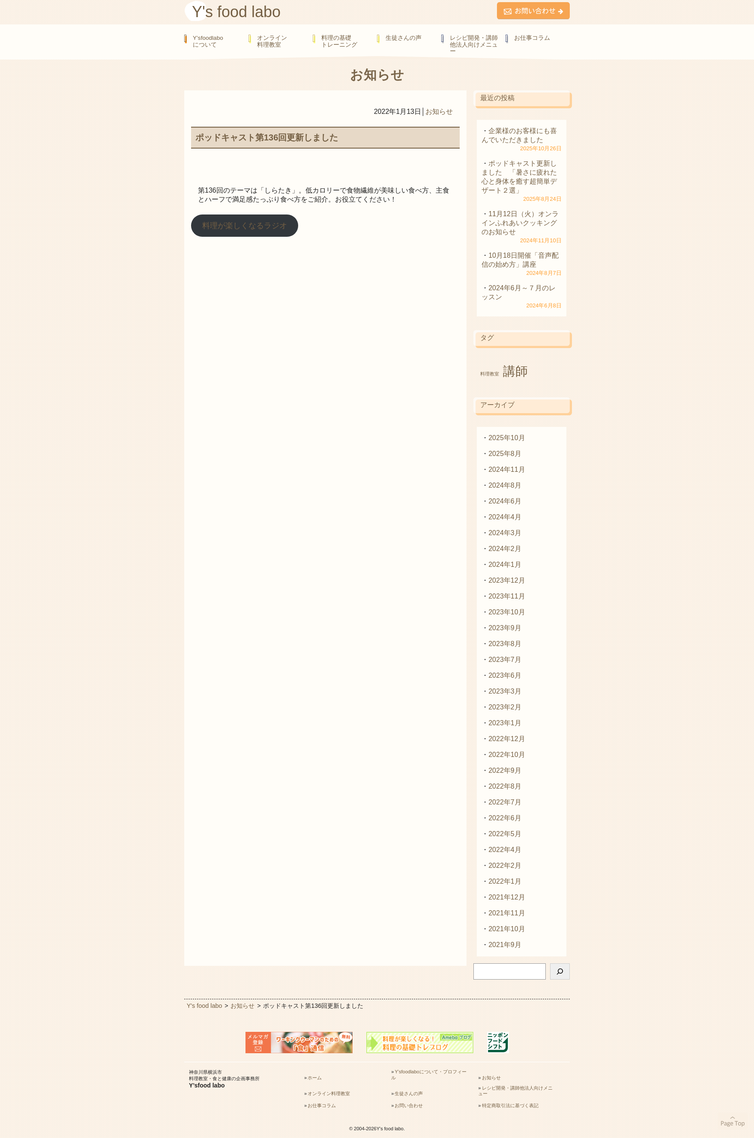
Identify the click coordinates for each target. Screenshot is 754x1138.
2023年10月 (506, 612)
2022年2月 (504, 865)
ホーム (315, 1077)
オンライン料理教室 (272, 41)
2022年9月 (504, 770)
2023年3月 (504, 691)
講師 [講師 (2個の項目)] (515, 371)
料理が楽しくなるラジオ (244, 225)
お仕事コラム (532, 38)
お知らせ (439, 111)
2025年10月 (506, 437)
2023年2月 (504, 707)
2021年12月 (506, 897)
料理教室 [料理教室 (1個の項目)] (489, 373)
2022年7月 (504, 802)
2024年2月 (504, 548)
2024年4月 (504, 517)
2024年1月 (504, 564)
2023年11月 (506, 596)
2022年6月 (504, 818)
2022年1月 (504, 881)
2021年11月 (506, 913)
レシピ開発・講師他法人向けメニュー (474, 44)
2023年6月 (504, 675)
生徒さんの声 (404, 38)
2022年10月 (506, 754)
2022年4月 (504, 849)
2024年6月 (504, 501)
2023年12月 (506, 580)
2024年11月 (506, 469)
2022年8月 (504, 786)
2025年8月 (504, 453)
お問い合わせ (409, 1105)
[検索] (560, 971)
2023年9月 (504, 628)
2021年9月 (504, 944)
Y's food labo (236, 12)
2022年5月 (504, 833)
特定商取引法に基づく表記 (510, 1105)
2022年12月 (506, 738)
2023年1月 (504, 723)
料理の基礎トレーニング (339, 41)
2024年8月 (504, 485)
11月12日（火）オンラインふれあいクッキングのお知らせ (520, 222)
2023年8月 (504, 643)
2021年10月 (506, 928)
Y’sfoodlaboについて (208, 41)
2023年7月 (504, 659)
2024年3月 (504, 532)
